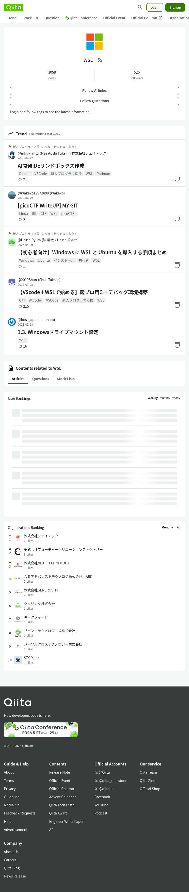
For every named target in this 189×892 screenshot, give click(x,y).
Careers (10, 859)
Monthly (165, 398)
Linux (23, 213)
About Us (11, 851)
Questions (40, 378)
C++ (22, 300)
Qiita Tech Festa (61, 804)
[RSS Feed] (100, 59)
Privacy (10, 788)
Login (155, 7)
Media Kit (11, 804)
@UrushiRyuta (48, 239)
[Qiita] (13, 7)
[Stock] (177, 178)
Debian (25, 173)
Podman (103, 173)
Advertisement (16, 829)
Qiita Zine (147, 780)
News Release (15, 876)
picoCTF (67, 213)
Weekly (153, 398)
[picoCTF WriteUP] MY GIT (48, 205)
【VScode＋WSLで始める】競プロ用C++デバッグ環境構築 (83, 292)
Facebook (102, 796)
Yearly (176, 398)
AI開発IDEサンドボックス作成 (51, 165)
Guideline (11, 796)
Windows (26, 260)
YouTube (101, 804)
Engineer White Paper (66, 821)
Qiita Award (58, 813)
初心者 (84, 260)
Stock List (30, 17)
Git (34, 213)
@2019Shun (39, 279)
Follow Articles (94, 91)
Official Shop (150, 788)
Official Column (147, 17)
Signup (175, 7)
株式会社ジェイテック (89, 153)
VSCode (40, 173)
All (178, 527)
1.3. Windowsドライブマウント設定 (58, 332)
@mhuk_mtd (42, 153)
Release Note (59, 772)
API (51, 829)
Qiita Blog (12, 867)
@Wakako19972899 (41, 193)
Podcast (100, 813)
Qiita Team (148, 772)
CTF (43, 213)
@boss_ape (36, 319)
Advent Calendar (62, 796)
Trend (11, 17)
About (9, 772)
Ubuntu (44, 260)
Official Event (114, 17)
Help (8, 821)
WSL (89, 173)
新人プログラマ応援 (66, 173)
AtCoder (35, 300)
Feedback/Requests (19, 813)
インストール (64, 260)
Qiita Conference (81, 17)
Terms (9, 780)
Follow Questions (94, 101)
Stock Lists (66, 378)
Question (52, 17)
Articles (18, 378)
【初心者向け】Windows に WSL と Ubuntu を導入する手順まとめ (92, 252)
